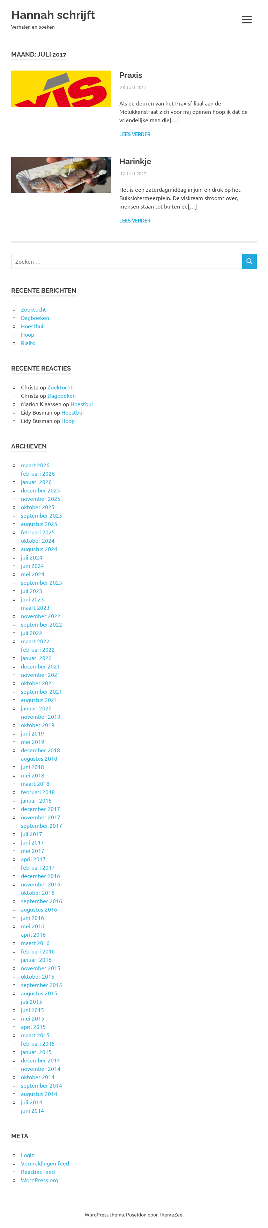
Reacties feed (38, 1171)
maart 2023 (35, 607)
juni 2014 (32, 1110)
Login (28, 1154)
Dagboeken (35, 317)
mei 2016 (32, 925)
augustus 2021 (39, 699)
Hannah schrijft (55, 14)
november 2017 (40, 816)
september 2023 (41, 582)
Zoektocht (33, 309)
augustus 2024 (39, 548)
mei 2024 (32, 573)
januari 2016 (36, 959)
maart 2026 (35, 464)
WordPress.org (39, 1179)
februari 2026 (38, 473)
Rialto (28, 342)
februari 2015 (38, 1043)
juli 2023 (31, 590)
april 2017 (33, 858)
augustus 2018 (39, 758)
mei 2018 (32, 775)
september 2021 (41, 691)
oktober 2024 (37, 540)
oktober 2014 (37, 1076)
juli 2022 (31, 632)
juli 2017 (31, 833)
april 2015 (33, 1026)
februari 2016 (38, 951)
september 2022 (41, 624)
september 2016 (41, 900)
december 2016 (40, 875)
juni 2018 (32, 766)
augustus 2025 (39, 523)
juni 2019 (32, 733)
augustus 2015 (39, 992)
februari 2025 (38, 531)
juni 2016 (32, 917)
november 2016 (40, 883)
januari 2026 (36, 481)
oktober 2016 (37, 892)
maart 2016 (35, 942)
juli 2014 (31, 1101)
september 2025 (41, 515)
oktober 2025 (37, 506)
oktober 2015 (37, 976)
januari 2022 (36, 657)
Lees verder (134, 134)
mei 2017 (32, 850)
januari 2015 (36, 1051)
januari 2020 (36, 707)
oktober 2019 (37, 724)
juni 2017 (32, 842)
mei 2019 (32, 741)
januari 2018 (36, 800)
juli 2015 (31, 1001)
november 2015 (40, 967)
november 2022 (40, 615)
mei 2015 (32, 1018)
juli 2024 (31, 557)
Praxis (131, 75)
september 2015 (41, 984)
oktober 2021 (37, 682)
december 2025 (40, 490)
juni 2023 (32, 598)
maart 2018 (35, 783)
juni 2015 (32, 1009)
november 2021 (40, 674)
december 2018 (40, 749)
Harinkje (135, 161)
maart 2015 (35, 1034)
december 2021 (40, 666)
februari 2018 (38, 791)
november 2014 (40, 1068)
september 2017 (41, 825)
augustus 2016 (39, 909)
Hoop (27, 334)
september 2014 (41, 1085)
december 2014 (40, 1060)
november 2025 (40, 498)
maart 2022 (35, 640)
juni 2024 (32, 565)
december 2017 (40, 808)
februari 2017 (38, 867)
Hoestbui (32, 325)
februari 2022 (38, 649)
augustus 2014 (39, 1093)
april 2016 (33, 934)
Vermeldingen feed (45, 1163)
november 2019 (40, 716)
